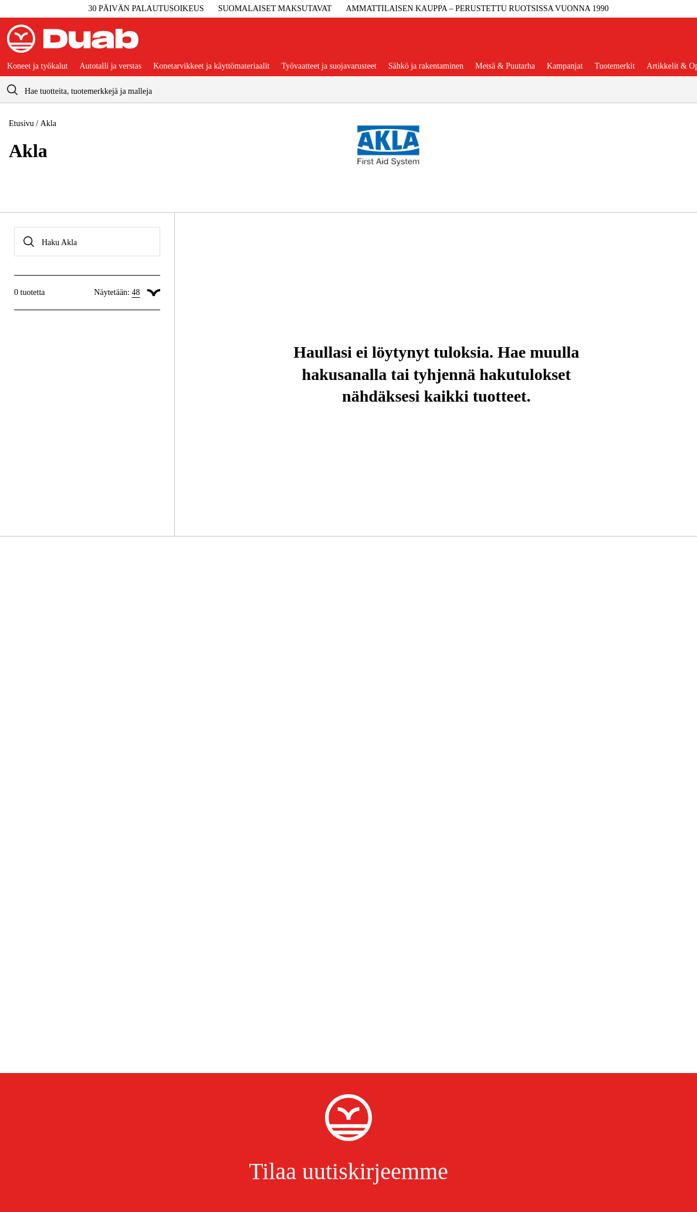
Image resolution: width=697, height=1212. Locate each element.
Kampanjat (565, 66)
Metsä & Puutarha (505, 66)
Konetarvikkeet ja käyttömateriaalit (211, 66)
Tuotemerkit (614, 66)
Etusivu (21, 123)
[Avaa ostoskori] (680, 43)
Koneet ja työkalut (37, 66)
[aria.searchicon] (12, 89)
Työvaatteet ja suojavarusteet (328, 66)
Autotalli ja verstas (110, 66)
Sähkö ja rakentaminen (425, 66)
